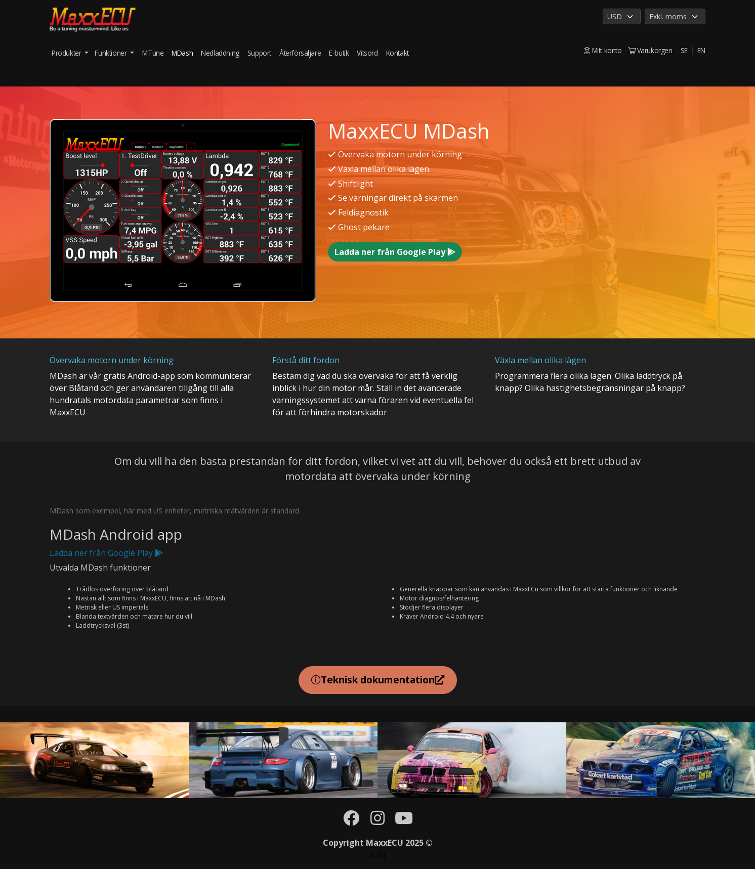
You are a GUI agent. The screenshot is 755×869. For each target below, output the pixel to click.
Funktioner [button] (112, 53)
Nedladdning (220, 53)
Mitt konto (602, 50)
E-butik (339, 53)
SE (684, 50)
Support (259, 53)
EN (701, 50)
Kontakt (397, 53)
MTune (152, 53)
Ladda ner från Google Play (394, 251)
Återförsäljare (300, 53)
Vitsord (367, 53)
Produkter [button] (67, 53)
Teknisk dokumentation (377, 679)
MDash (182, 53)
